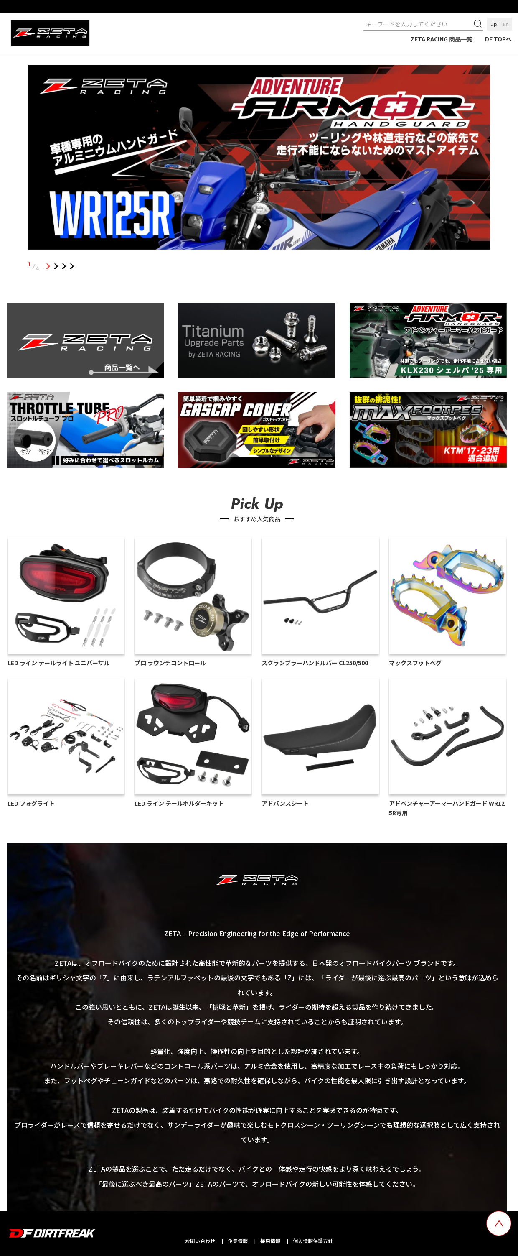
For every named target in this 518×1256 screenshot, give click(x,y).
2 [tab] (56, 266)
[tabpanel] (259, 159)
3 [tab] (64, 266)
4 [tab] (72, 266)
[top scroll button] (498, 1223)
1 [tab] (48, 266)
